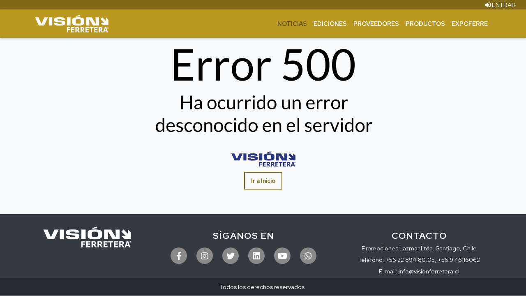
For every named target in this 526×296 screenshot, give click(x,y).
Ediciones (330, 24)
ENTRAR (500, 5)
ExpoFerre (470, 24)
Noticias (292, 24)
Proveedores (376, 24)
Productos (425, 24)
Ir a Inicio (263, 181)
